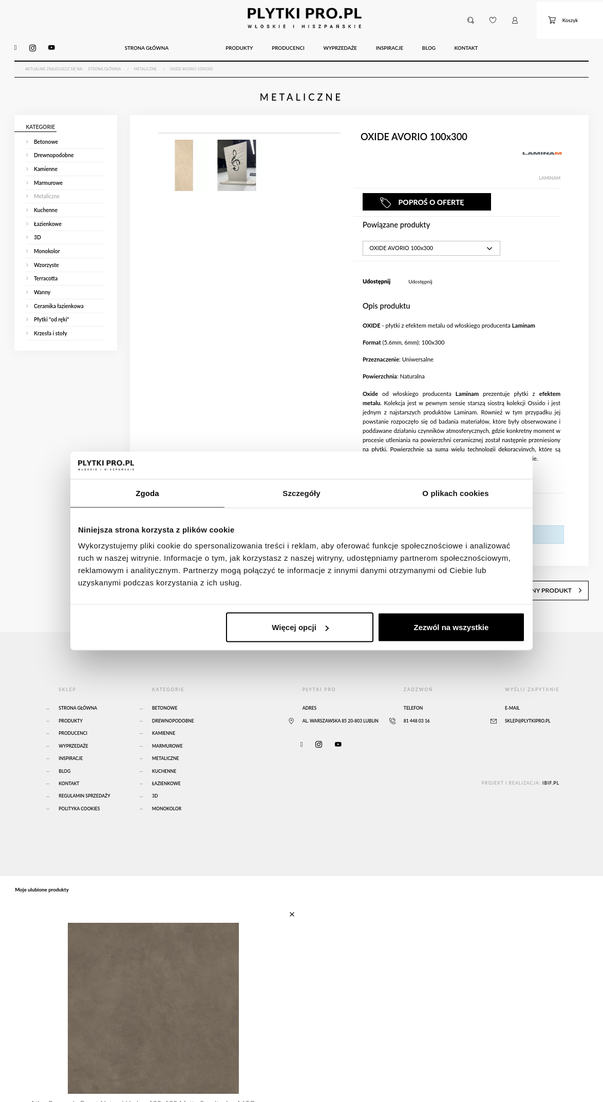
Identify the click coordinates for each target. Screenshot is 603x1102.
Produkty (71, 700)
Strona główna (78, 687)
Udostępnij (420, 270)
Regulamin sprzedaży (84, 775)
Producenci (73, 712)
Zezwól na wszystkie (451, 627)
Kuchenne (164, 750)
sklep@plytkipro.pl (528, 700)
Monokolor (166, 788)
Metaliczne (165, 737)
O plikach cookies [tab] (455, 492)
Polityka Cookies (79, 788)
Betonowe (164, 687)
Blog (64, 750)
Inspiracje (71, 737)
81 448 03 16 (417, 700)
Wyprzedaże (73, 725)
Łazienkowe (166, 763)
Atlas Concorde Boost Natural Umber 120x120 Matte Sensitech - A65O (138, 1078)
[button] (471, 16)
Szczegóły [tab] (301, 492)
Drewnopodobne (173, 700)
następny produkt (557, 572)
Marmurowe (167, 725)
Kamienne (163, 712)
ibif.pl (550, 762)
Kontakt (69, 763)
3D (155, 775)
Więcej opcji (300, 627)
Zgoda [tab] (147, 492)
